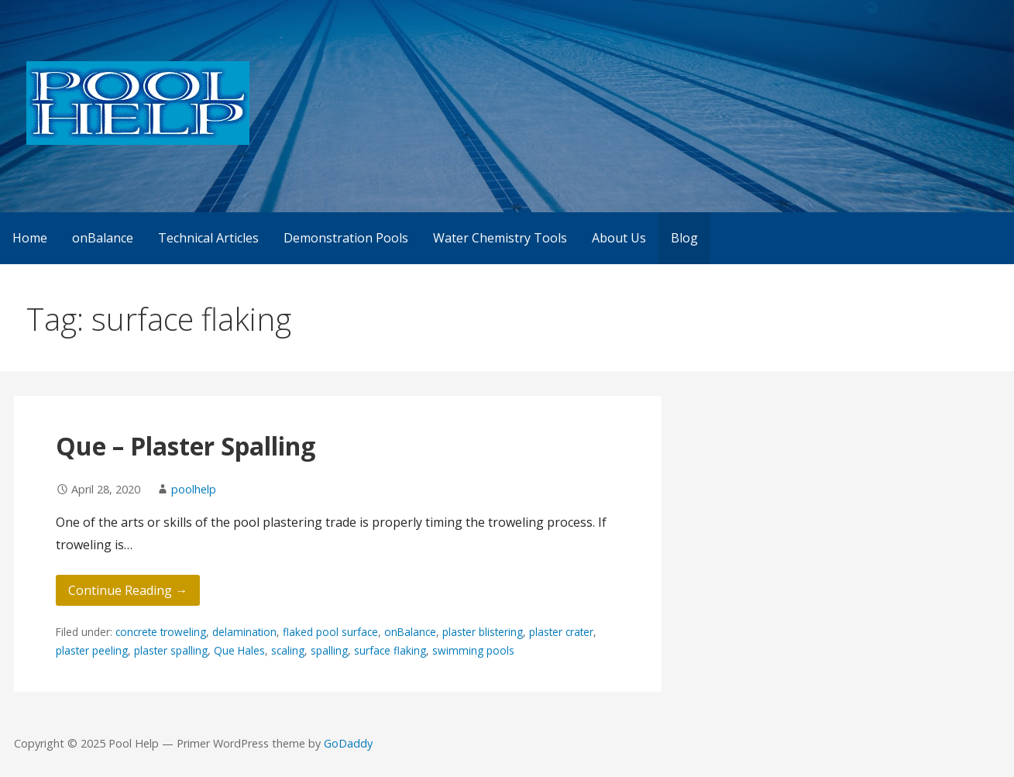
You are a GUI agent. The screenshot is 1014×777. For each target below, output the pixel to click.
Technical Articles (208, 237)
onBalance (102, 237)
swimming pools (473, 650)
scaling (287, 650)
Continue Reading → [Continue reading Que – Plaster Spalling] (127, 590)
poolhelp (193, 489)
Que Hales (239, 650)
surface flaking (390, 650)
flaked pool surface (330, 631)
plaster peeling (92, 650)
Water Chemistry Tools (500, 237)
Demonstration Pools (346, 237)
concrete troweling (160, 631)
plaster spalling (171, 650)
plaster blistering (482, 631)
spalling (329, 650)
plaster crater (561, 631)
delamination (244, 631)
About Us (619, 237)
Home (29, 237)
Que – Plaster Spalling (185, 445)
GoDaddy (348, 743)
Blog (684, 237)
